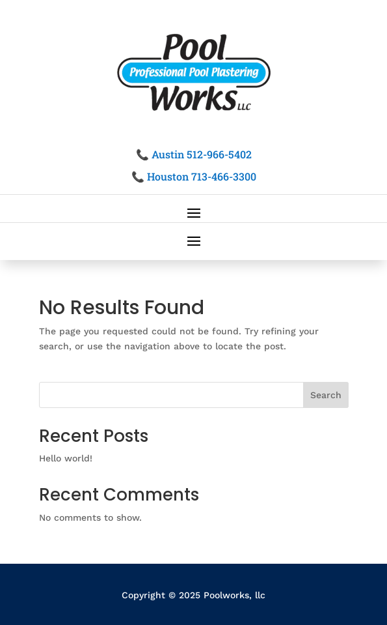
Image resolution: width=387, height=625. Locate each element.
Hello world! (65, 458)
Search (325, 395)
